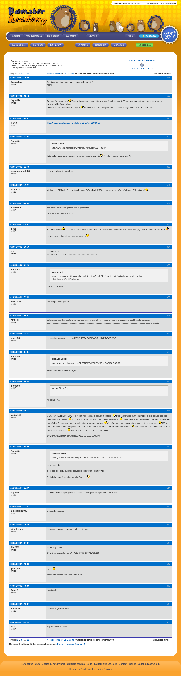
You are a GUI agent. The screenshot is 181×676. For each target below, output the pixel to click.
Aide (130, 36)
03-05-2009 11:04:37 (19, 488)
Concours (100, 45)
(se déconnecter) (132, 3)
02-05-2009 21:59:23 (19, 297)
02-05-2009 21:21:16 (19, 265)
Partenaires (27, 664)
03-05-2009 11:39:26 (19, 525)
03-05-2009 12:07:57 (19, 543)
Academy (149, 36)
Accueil (16, 36)
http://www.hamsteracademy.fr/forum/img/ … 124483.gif (73, 123)
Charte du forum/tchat (53, 664)
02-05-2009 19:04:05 (19, 203)
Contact (123, 664)
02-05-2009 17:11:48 (19, 167)
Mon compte (152, 3)
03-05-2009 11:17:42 (19, 506)
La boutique (165, 3)
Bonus (132, 664)
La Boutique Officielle (105, 664)
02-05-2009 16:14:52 (19, 137)
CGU (37, 664)
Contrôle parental (76, 664)
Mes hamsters (34, 36)
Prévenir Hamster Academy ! (71, 644)
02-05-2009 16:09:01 (19, 118)
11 (28, 74)
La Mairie (83, 45)
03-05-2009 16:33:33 (19, 622)
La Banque (145, 45)
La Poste (38, 45)
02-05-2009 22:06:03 (19, 315)
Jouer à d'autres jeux (149, 664)
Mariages (119, 45)
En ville (93, 36)
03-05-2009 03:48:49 (19, 381)
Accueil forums (54, 74)
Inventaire (70, 36)
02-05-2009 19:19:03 (19, 224)
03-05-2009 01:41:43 (19, 334)
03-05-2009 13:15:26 (19, 564)
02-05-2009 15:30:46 (19, 78)
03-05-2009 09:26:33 (19, 411)
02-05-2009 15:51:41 (19, 96)
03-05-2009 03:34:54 (19, 352)
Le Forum (55, 45)
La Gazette (69, 74)
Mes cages (53, 36)
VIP (173, 3)
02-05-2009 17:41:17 (19, 185)
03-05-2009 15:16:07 (19, 604)
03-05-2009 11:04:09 (19, 447)
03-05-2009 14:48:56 (19, 586)
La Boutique (19, 45)
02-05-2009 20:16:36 (19, 247)
